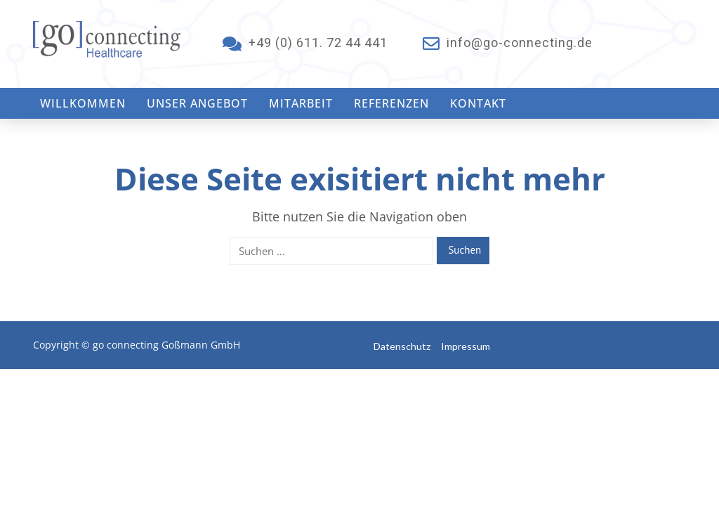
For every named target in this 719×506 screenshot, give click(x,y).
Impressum (465, 346)
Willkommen (83, 103)
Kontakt (478, 103)
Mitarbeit (301, 103)
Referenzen (391, 103)
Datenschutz (402, 346)
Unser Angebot (197, 103)
